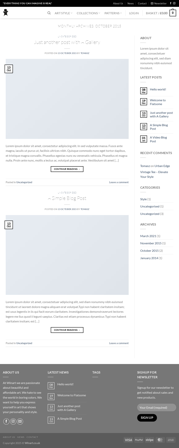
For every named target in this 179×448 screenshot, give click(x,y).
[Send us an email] (20, 421)
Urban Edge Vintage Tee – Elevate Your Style (155, 171)
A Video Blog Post (158, 139)
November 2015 (151, 243)
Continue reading (67, 169)
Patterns (113, 13)
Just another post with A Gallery (67, 42)
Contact (142, 3)
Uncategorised (149, 206)
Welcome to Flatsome (158, 101)
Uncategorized (67, 36)
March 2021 (148, 236)
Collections (88, 13)
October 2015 (149, 250)
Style (143, 199)
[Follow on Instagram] (174, 3)
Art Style (63, 13)
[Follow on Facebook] (170, 3)
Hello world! (158, 89)
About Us (118, 3)
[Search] (49, 13)
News (131, 3)
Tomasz (85, 53)
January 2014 (149, 258)
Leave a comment (119, 182)
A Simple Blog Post (67, 198)
